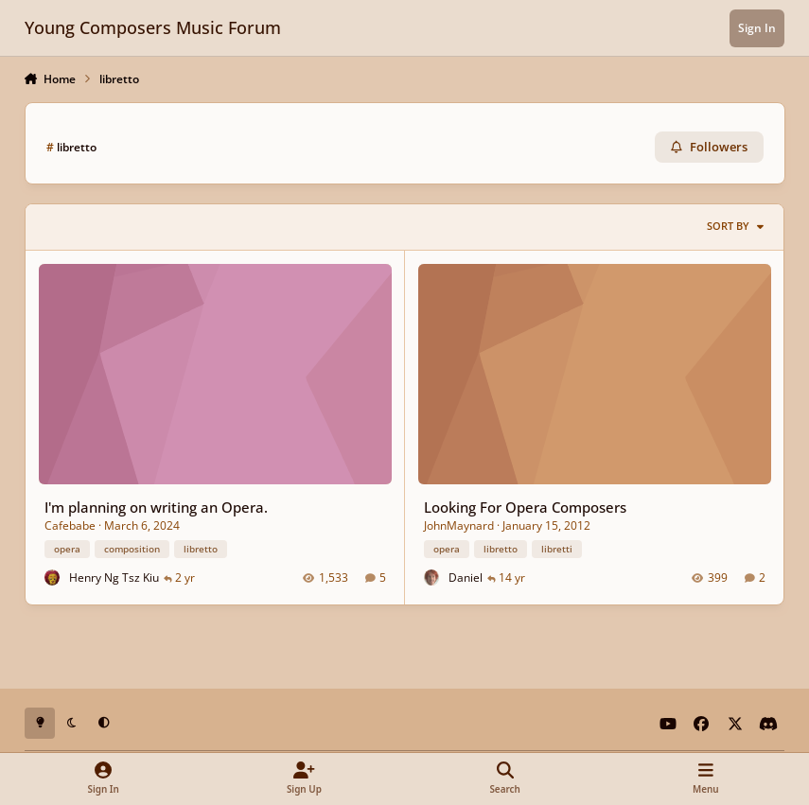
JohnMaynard (459, 524)
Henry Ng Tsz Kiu (113, 577)
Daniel (465, 577)
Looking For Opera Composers (525, 507)
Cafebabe (69, 524)
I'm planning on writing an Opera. (155, 507)
